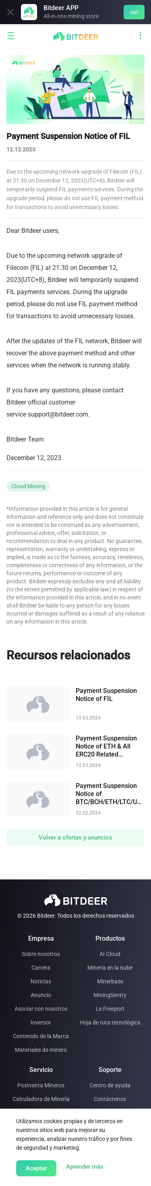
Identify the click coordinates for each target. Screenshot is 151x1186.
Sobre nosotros (41, 954)
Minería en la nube (109, 967)
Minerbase (110, 981)
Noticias (41, 981)
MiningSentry (109, 995)
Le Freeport (110, 1009)
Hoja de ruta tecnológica (110, 1022)
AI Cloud (109, 954)
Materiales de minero (41, 1050)
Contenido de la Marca (41, 1036)
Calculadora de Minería (41, 1099)
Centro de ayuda (109, 1085)
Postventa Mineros (40, 1085)
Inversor (41, 1022)
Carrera (40, 967)
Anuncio (41, 995)
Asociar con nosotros (41, 1009)
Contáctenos (110, 1099)
